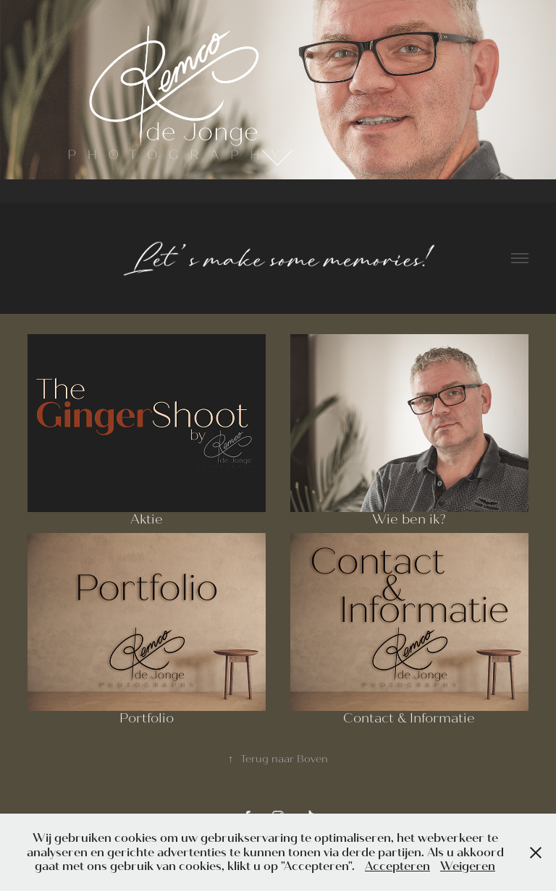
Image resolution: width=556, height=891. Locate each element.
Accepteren (397, 866)
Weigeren (467, 866)
